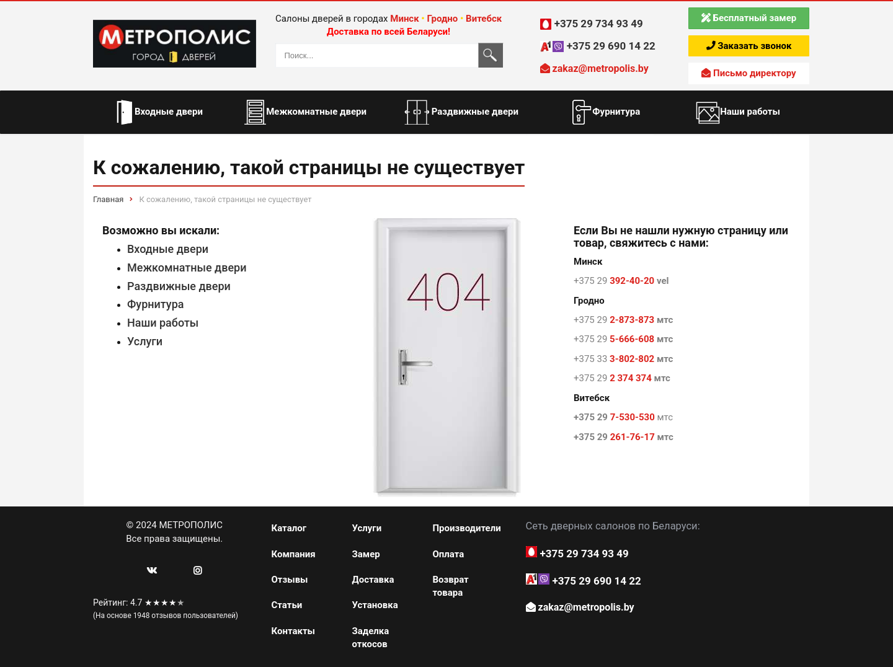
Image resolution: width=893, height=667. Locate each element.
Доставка (373, 579)
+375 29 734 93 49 (598, 23)
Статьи (287, 605)
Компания (294, 554)
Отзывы (290, 579)
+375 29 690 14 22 (611, 46)
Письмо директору (748, 73)
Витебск (484, 18)
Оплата (448, 554)
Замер (366, 554)
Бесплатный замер (748, 18)
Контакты (294, 631)
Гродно (442, 18)
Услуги (144, 341)
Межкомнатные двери (187, 267)
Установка (375, 605)
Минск (404, 18)
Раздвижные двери (179, 286)
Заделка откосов (370, 637)
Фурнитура (155, 304)
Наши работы (162, 322)
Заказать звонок (749, 45)
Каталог (289, 528)
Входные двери (167, 248)
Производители (464, 528)
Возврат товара (450, 586)
